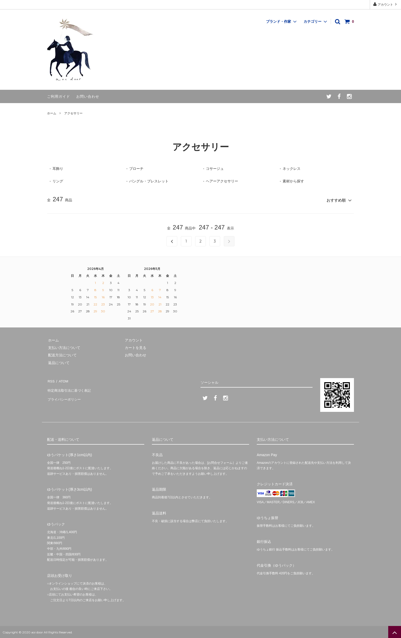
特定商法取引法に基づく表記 (70, 387)
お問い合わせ (87, 96)
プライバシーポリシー (65, 395)
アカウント (385, 4)
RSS (50, 380)
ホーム (51, 113)
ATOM (62, 380)
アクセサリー (73, 113)
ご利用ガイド (58, 96)
